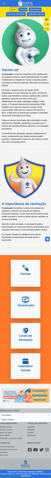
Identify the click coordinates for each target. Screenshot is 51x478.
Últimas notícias (6, 427)
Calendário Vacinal (36, 14)
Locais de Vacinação (15, 14)
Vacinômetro (35, 9)
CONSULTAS (5, 443)
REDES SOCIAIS (33, 443)
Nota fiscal (4, 455)
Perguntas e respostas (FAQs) (11, 438)
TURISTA (30, 433)
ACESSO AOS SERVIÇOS (37, 423)
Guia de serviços (6, 430)
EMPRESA (31, 430)
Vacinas (23, 9)
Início (13, 9)
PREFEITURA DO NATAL (9, 411)
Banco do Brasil (6, 433)
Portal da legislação (7, 447)
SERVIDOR (31, 435)
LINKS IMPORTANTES (8, 423)
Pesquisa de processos (8, 449)
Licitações (4, 452)
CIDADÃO (31, 427)
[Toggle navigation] (4, 3)
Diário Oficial (4, 435)
